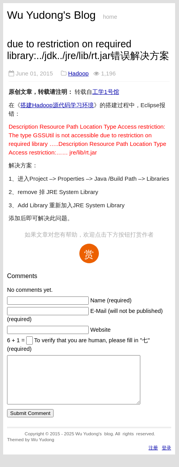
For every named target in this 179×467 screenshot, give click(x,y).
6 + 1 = (16, 340)
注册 (153, 457)
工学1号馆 (105, 91)
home (110, 17)
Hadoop (78, 73)
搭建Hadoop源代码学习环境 (57, 105)
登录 (166, 457)
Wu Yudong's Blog (51, 15)
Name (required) (111, 300)
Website (100, 330)
